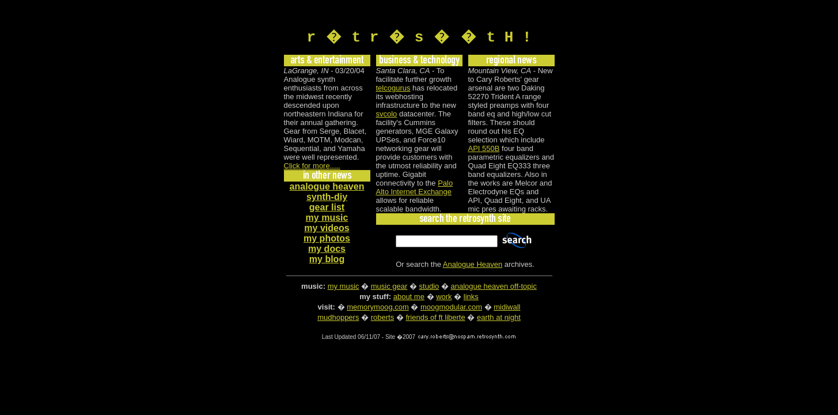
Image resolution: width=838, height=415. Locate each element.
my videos (326, 230)
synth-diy (326, 198)
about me (408, 298)
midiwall (507, 308)
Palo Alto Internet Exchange (414, 189)
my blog (326, 261)
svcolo (386, 115)
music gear (389, 288)
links (471, 298)
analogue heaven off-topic (494, 288)
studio (429, 288)
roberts (382, 319)
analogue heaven (327, 188)
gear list (326, 209)
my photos (327, 240)
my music (327, 219)
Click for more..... (312, 167)
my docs (327, 250)
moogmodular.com (451, 308)
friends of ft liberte (435, 319)
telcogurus (393, 89)
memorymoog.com (378, 308)
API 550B (484, 150)
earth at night (499, 319)
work (444, 298)
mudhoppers (338, 319)
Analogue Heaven (472, 266)
